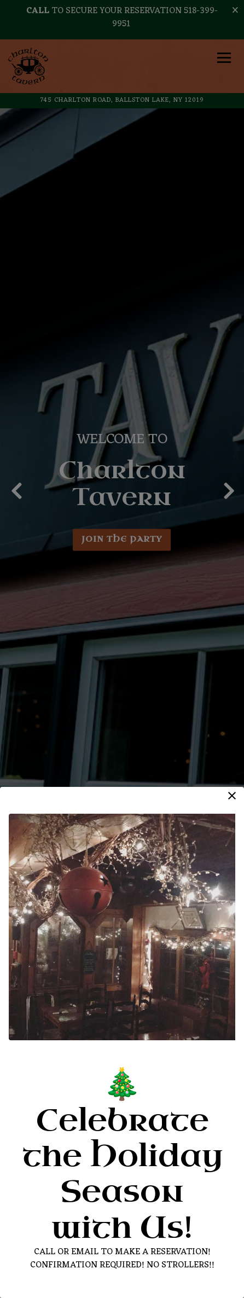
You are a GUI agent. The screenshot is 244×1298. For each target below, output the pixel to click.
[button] (232, 795)
